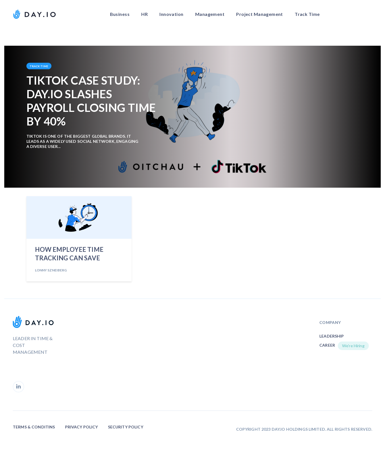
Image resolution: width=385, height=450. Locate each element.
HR (144, 14)
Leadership (331, 336)
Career (327, 345)
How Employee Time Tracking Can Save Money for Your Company (69, 255)
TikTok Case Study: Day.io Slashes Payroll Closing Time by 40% (91, 101)
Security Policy (125, 426)
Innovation (171, 14)
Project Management (259, 14)
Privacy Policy (81, 426)
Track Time (307, 14)
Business (120, 14)
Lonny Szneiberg (51, 270)
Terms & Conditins (34, 426)
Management (209, 14)
